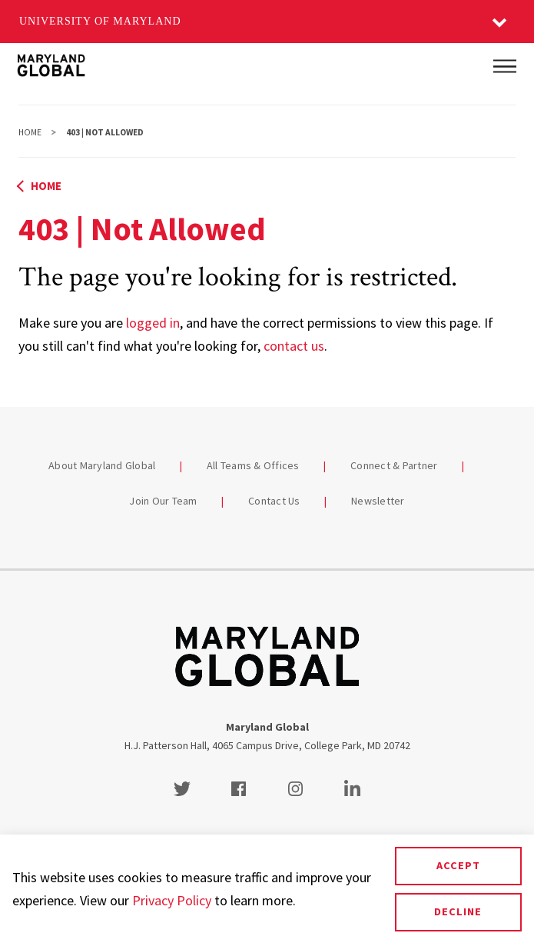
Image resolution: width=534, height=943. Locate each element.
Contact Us (274, 501)
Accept (458, 865)
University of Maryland (100, 21)
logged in (153, 323)
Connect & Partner (393, 465)
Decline (458, 911)
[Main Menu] (505, 66)
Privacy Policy (171, 900)
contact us (294, 346)
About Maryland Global (101, 465)
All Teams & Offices (253, 465)
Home (29, 132)
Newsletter (378, 501)
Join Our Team (163, 501)
